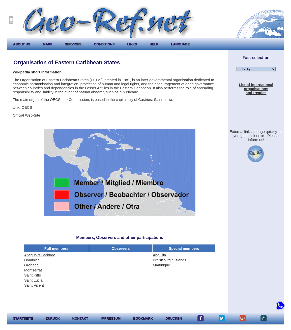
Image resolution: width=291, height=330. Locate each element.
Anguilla (159, 255)
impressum (111, 318)
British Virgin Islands (169, 260)
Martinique (161, 265)
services (73, 44)
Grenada (31, 265)
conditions (104, 44)
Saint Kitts (32, 275)
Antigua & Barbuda (39, 255)
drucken (173, 318)
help (154, 44)
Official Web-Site (26, 115)
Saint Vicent (34, 285)
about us (21, 44)
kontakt (80, 318)
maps (47, 44)
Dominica (32, 260)
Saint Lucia (33, 280)
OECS (27, 107)
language (180, 44)
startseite (23, 318)
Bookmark (143, 318)
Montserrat (33, 270)
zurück (53, 318)
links (132, 44)
